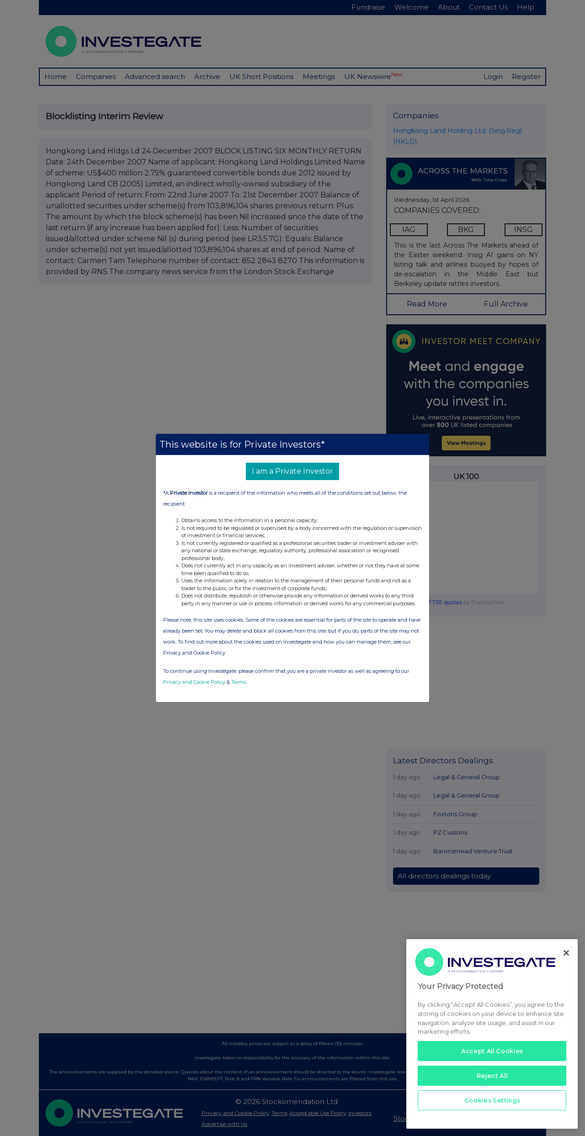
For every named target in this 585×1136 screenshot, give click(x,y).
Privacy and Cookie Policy (194, 682)
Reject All (492, 1075)
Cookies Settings (492, 1100)
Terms (238, 682)
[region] (492, 1034)
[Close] (566, 953)
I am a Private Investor (292, 471)
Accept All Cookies (492, 1051)
